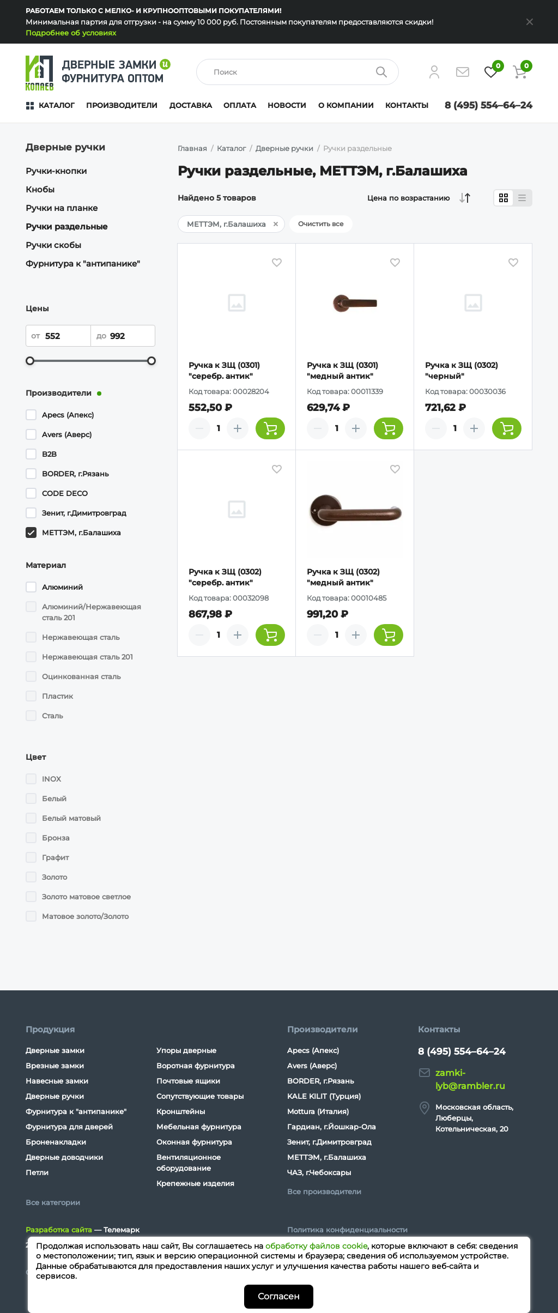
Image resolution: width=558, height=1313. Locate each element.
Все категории (53, 1202)
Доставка (190, 105)
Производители (121, 105)
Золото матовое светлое (86, 896)
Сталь (52, 715)
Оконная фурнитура (194, 1141)
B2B (49, 454)
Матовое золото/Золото (85, 916)
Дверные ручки (55, 1096)
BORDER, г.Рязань (75, 473)
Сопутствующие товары (200, 1096)
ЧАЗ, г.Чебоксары (319, 1172)
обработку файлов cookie (316, 1246)
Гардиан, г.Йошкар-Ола (331, 1126)
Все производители (324, 1191)
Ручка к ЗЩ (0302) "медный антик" (343, 577)
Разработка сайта (59, 1229)
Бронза (56, 837)
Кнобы (40, 189)
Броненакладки (56, 1141)
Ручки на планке (62, 208)
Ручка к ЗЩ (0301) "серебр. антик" (224, 370)
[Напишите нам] (463, 72)
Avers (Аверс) (67, 434)
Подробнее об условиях (71, 32)
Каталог (57, 105)
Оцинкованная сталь (81, 676)
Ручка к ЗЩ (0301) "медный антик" (342, 370)
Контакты (406, 105)
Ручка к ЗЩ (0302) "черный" (461, 370)
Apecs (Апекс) (68, 414)
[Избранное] (491, 72)
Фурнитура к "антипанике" (83, 263)
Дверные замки (55, 1050)
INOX (51, 779)
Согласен (279, 1296)
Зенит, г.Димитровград (84, 513)
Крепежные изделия (195, 1183)
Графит (55, 857)
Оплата (239, 105)
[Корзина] (519, 72)
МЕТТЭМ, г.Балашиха (81, 532)
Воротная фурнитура (195, 1065)
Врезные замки (55, 1065)
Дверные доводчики (64, 1157)
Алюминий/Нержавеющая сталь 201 (91, 612)
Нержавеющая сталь (80, 637)
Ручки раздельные (67, 226)
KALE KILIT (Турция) (324, 1096)
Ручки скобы (53, 245)
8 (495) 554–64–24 (488, 105)
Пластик (57, 696)
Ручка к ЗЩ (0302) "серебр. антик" (225, 577)
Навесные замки (57, 1080)
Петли (37, 1172)
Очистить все (321, 224)
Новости (287, 105)
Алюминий (62, 587)
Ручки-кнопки (56, 171)
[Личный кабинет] (434, 72)
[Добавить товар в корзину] (270, 428)
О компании (346, 105)
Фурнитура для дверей (69, 1126)
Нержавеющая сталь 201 (87, 656)
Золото (54, 877)
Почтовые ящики (188, 1080)
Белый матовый (71, 818)
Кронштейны (180, 1111)
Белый (54, 798)
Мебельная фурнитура (198, 1126)
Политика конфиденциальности (347, 1229)
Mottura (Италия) (318, 1111)
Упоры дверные (186, 1050)
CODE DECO (65, 493)
